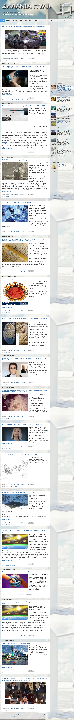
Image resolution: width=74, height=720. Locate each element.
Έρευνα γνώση (9, 60)
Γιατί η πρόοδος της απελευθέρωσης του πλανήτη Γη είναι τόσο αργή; (20, 571)
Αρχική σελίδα (19, 714)
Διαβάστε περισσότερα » (7, 54)
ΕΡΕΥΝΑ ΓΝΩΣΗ (23, 20)
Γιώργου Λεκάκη (43, 282)
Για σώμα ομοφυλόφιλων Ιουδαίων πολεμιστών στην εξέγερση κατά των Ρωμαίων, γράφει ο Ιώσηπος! (64, 148)
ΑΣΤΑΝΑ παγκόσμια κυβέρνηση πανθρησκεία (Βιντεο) (16, 643)
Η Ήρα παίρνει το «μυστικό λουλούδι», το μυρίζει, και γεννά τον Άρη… (20, 279)
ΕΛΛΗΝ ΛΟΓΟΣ (9, 486)
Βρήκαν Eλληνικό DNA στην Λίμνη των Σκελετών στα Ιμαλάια (18, 492)
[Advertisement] (61, 42)
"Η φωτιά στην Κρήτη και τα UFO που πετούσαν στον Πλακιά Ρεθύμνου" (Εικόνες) (64, 139)
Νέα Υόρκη (30, 144)
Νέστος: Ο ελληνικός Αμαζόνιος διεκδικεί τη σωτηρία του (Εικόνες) (63, 107)
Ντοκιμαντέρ (20, 99)
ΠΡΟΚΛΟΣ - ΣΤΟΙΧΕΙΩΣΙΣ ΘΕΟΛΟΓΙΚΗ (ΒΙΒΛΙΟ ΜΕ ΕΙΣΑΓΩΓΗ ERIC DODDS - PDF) (64, 165)
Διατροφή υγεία (9, 99)
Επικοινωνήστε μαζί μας (60, 17)
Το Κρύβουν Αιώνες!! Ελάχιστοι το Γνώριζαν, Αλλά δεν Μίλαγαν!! (63, 156)
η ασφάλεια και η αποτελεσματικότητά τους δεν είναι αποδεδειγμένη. (27, 147)
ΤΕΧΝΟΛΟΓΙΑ (15, 20)
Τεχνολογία (14, 60)
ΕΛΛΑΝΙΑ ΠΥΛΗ (57, 195)
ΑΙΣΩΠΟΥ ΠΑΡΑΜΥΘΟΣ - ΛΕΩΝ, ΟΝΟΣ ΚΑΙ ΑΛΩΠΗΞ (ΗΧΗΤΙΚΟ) (19, 454)
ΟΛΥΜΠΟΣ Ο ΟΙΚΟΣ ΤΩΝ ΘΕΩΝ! (63, 130)
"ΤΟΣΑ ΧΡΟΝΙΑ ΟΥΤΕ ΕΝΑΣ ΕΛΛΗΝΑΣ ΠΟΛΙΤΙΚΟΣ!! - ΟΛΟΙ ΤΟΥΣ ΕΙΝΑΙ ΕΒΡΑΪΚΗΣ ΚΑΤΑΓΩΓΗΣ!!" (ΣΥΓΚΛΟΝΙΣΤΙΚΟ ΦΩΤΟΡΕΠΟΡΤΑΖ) (24, 679)
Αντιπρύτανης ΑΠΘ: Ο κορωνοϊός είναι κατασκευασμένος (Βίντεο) (19, 202)
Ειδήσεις (7, 196)
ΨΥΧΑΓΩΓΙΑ (50, 20)
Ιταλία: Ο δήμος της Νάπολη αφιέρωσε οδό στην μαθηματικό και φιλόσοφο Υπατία (23, 160)
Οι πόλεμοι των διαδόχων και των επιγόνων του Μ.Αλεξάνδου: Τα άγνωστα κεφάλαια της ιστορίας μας (63, 122)
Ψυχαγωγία (26, 99)
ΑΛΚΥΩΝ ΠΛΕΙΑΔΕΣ (10, 565)
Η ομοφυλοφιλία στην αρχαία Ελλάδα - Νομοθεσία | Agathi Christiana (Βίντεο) (22, 424)
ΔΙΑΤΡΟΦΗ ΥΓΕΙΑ (33, 20)
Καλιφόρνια (5, 142)
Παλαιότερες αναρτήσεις (41, 714)
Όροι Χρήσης (52, 17)
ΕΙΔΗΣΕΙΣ (8, 20)
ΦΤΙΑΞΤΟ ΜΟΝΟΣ (42, 20)
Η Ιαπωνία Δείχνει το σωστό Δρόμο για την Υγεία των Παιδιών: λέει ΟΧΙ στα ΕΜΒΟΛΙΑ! (24, 106)
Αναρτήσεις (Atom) (11, 716)
